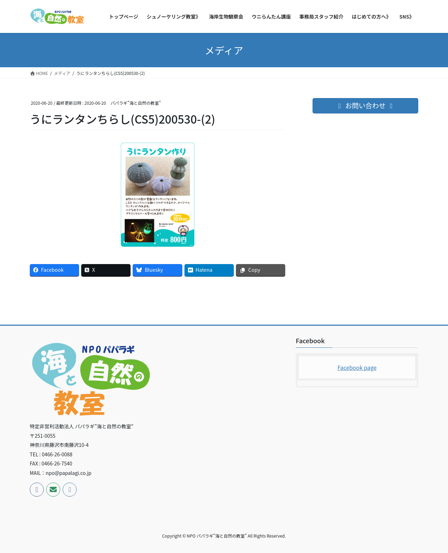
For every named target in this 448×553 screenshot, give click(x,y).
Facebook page (357, 367)
